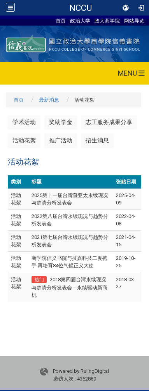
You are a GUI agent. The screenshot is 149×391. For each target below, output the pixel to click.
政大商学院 (107, 20)
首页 (61, 20)
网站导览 (134, 20)
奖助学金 (60, 122)
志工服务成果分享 (109, 122)
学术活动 (24, 122)
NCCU (80, 8)
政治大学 (80, 20)
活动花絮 (24, 140)
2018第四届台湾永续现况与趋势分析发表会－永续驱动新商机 (69, 287)
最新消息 (49, 100)
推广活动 (60, 140)
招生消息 (97, 140)
